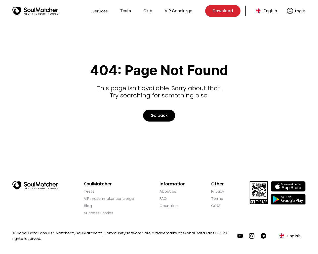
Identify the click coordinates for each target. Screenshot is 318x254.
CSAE (216, 205)
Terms (217, 198)
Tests (125, 11)
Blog (88, 205)
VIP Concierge (178, 11)
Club (147, 11)
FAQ (163, 198)
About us (167, 191)
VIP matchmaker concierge (109, 198)
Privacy (217, 191)
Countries (168, 205)
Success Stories (98, 212)
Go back (159, 115)
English (270, 11)
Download (223, 11)
